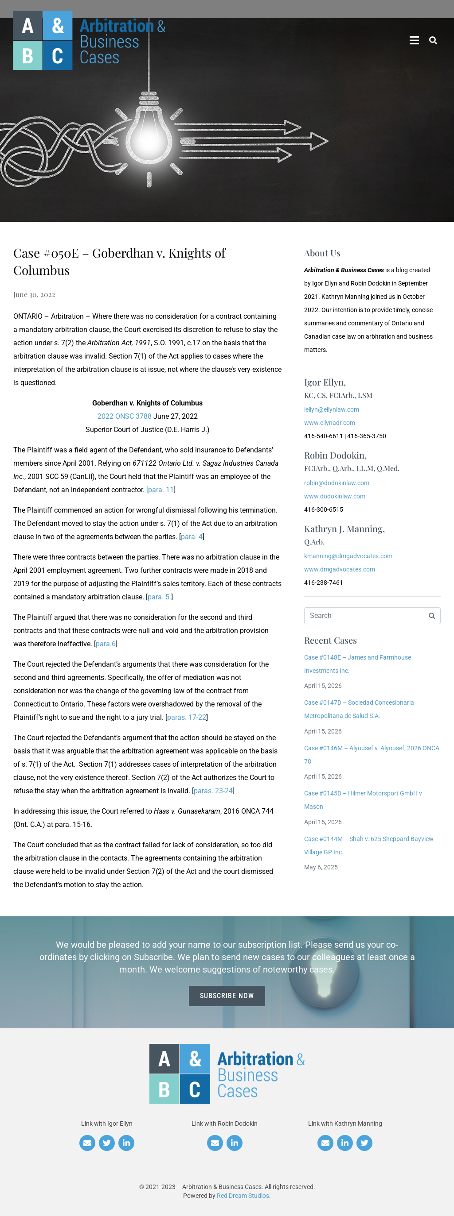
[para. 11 (160, 490)
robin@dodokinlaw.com (336, 482)
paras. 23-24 (213, 791)
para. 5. (159, 597)
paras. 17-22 (186, 717)
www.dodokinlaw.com (334, 496)
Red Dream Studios (243, 1195)
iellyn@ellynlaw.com (331, 409)
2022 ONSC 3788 (125, 416)
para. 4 (192, 537)
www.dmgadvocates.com (339, 569)
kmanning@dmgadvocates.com (348, 556)
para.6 (106, 644)
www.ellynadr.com (329, 422)
